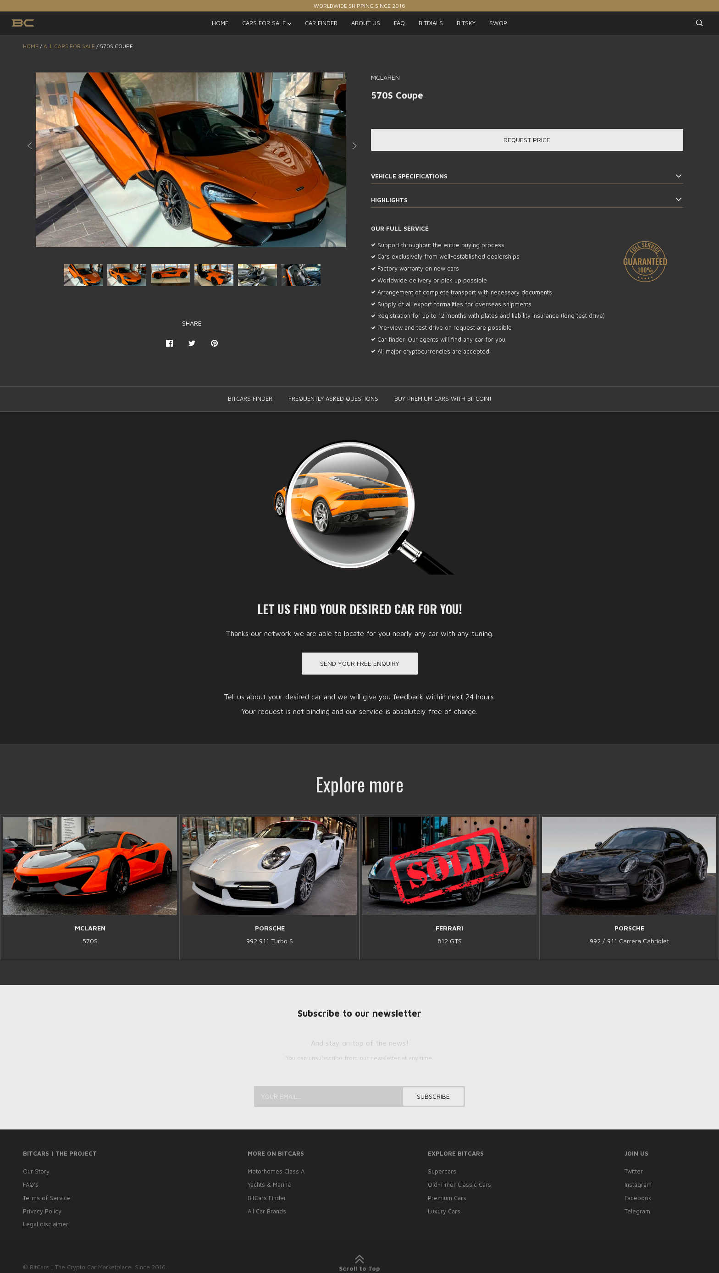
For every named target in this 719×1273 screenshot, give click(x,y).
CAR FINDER (321, 23)
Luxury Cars (444, 1211)
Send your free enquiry (359, 663)
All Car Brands (267, 1211)
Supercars (442, 1171)
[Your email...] (359, 1096)
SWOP (498, 23)
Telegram (637, 1211)
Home (31, 46)
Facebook (638, 1197)
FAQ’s (31, 1184)
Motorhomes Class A (276, 1171)
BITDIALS (431, 23)
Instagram (638, 1184)
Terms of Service (47, 1197)
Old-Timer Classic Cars (459, 1184)
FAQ (399, 23)
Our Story (36, 1171)
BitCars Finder (267, 1197)
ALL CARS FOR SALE (69, 46)
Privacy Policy (42, 1211)
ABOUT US (365, 23)
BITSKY (466, 23)
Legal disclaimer (45, 1224)
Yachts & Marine (269, 1184)
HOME (220, 23)
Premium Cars (447, 1197)
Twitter (634, 1171)
